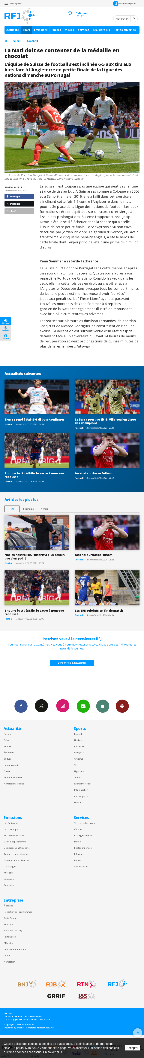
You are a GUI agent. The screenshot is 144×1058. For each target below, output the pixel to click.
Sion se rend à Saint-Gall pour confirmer (34, 419)
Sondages (9, 879)
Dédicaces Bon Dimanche (17, 848)
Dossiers (8, 771)
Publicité (8, 924)
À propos (8, 905)
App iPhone (102, 706)
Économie (9, 752)
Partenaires (10, 936)
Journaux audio (11, 765)
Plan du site (44, 1019)
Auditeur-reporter (124, 3)
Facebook (21, 706)
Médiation (9, 943)
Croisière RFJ (101, 30)
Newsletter (9, 961)
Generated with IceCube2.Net (40, 1028)
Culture (7, 759)
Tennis (77, 777)
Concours (9, 885)
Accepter (132, 1048)
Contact (8, 955)
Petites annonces (83, 848)
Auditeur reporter (13, 777)
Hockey (78, 740)
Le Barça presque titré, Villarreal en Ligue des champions (105, 421)
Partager (13, 196)
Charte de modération (15, 949)
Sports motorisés (82, 783)
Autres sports (81, 796)
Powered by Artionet (14, 1028)
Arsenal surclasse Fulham (93, 473)
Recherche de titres (14, 835)
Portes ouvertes (125, 30)
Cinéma (78, 829)
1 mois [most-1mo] (44, 508)
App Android (122, 706)
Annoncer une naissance (16, 854)
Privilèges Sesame (83, 835)
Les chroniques (11, 829)
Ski (75, 765)
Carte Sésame (11, 918)
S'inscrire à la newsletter (72, 662)
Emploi (77, 860)
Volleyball (79, 752)
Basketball (79, 746)
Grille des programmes (15, 841)
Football (32, 41)
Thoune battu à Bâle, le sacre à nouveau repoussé (34, 475)
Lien (11, 211)
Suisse (7, 740)
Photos (56, 30)
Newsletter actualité (14, 783)
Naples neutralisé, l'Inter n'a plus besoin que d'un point (34, 556)
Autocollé (9, 872)
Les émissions (11, 823)
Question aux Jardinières (16, 860)
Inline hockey (81, 790)
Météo (77, 841)
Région (7, 734)
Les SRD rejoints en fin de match (99, 610)
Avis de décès (81, 866)
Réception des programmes (18, 912)
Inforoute (79, 854)
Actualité (12, 30)
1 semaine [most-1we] (28, 508)
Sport (26, 30)
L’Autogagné (10, 866)
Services (83, 30)
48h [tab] (12, 508)
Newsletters (83, 706)
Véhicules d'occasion (84, 823)
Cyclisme (78, 759)
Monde (7, 746)
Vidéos (69, 30)
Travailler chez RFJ (13, 930)
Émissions (41, 30)
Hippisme (79, 771)
